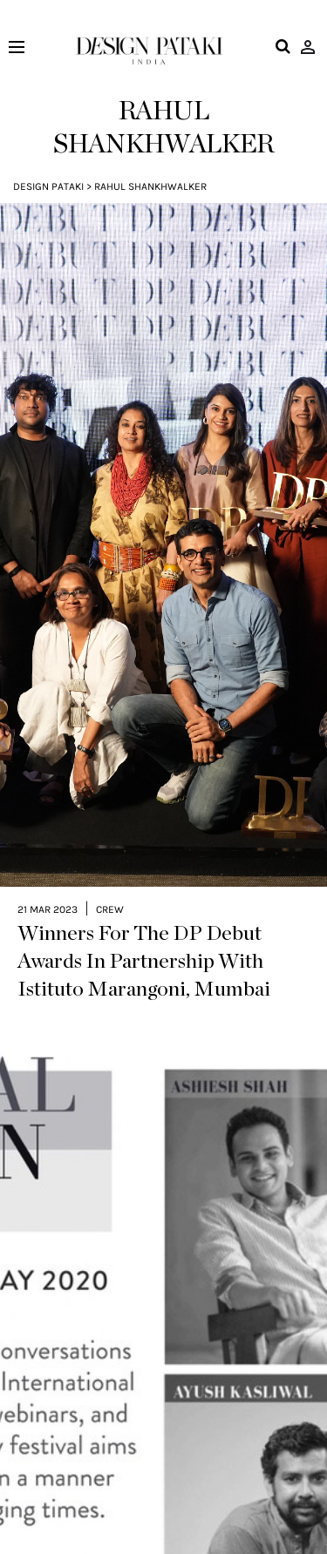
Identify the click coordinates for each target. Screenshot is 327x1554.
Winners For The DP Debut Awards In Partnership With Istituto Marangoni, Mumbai (143, 915)
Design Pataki (48, 186)
